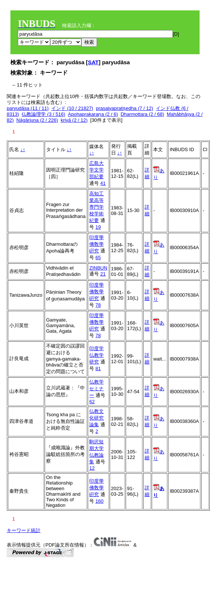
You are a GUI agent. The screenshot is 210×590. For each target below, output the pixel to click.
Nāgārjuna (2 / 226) (37, 120)
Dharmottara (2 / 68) (142, 114)
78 (98, 305)
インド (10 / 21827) (72, 108)
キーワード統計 (24, 530)
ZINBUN (98, 268)
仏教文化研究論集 (96, 417)
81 (98, 368)
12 (91, 468)
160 (100, 501)
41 (103, 183)
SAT (93, 62)
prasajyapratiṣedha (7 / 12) (124, 108)
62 (91, 401)
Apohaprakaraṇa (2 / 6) (93, 114)
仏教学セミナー (96, 388)
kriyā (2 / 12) (74, 120)
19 (98, 227)
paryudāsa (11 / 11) (28, 108)
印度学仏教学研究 (96, 355)
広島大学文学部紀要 (96, 169)
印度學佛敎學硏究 (96, 244)
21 (103, 274)
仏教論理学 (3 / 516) (43, 114)
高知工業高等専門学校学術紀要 (96, 207)
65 (98, 257)
